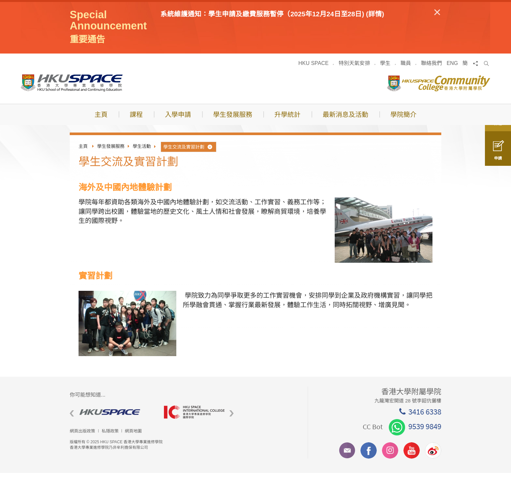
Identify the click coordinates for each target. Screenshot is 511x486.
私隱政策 (110, 444)
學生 (385, 76)
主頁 (83, 159)
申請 (498, 154)
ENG (452, 76)
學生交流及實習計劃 (188, 159)
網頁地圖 (133, 444)
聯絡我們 (431, 76)
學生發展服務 (110, 159)
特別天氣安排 (354, 76)
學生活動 (142, 159)
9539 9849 (415, 439)
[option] (112, 425)
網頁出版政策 (82, 444)
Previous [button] (71, 426)
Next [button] (231, 426)
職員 (406, 76)
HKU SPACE (314, 76)
